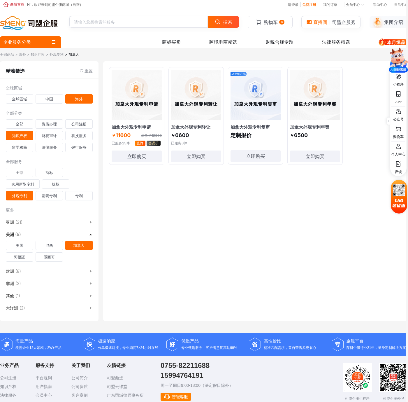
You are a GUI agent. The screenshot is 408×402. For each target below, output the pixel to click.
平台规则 (44, 377)
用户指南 (44, 386)
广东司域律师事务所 (125, 395)
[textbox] (121, 22)
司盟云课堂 (117, 386)
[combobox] (138, 22)
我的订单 (330, 4)
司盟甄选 (115, 377)
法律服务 (8, 395)
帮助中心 (380, 4)
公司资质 (79, 386)
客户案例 (79, 395)
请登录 (294, 4)
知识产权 (8, 386)
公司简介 (79, 377)
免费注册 (309, 4)
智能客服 (175, 396)
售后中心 (401, 4)
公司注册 (8, 377)
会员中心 (355, 4)
